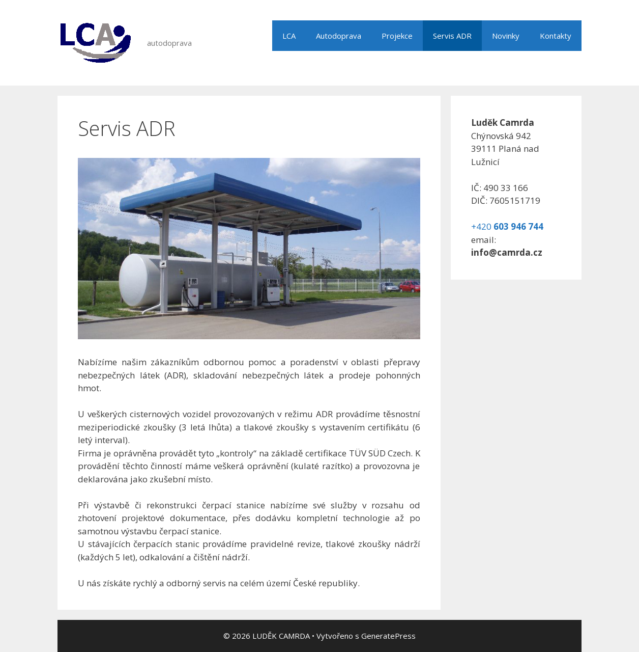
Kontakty (555, 36)
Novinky (505, 36)
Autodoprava (338, 36)
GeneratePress (388, 636)
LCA (289, 36)
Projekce (397, 36)
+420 (507, 226)
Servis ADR (452, 36)
